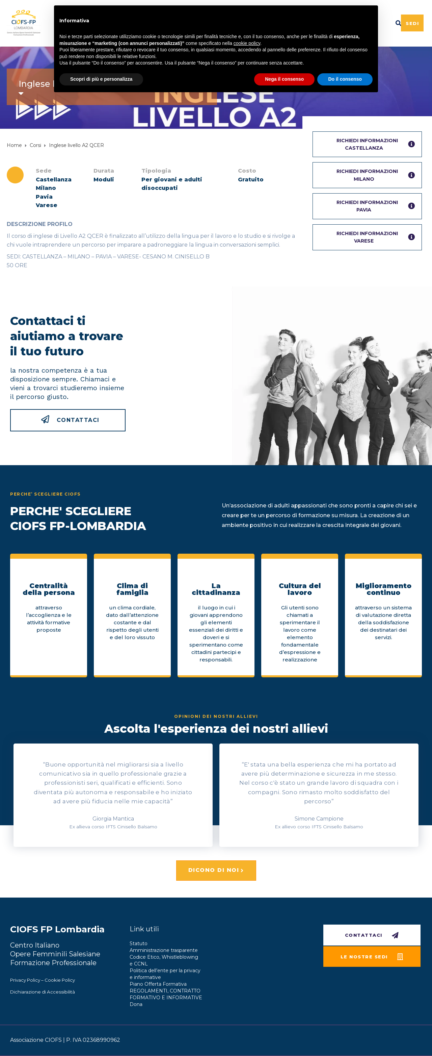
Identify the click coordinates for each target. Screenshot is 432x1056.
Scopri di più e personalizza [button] (101, 79)
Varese (46, 205)
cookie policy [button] (247, 43)
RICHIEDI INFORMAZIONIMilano (375, 175)
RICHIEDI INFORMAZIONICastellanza (375, 144)
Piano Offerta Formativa (158, 984)
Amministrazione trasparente (164, 950)
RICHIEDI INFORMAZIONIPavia (375, 206)
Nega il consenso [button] (284, 79)
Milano (46, 188)
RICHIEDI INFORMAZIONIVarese (375, 237)
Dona (136, 1004)
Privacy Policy (25, 980)
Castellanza (54, 179)
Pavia (44, 197)
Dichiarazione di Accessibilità (42, 992)
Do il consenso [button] (345, 79)
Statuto (138, 943)
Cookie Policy (60, 980)
